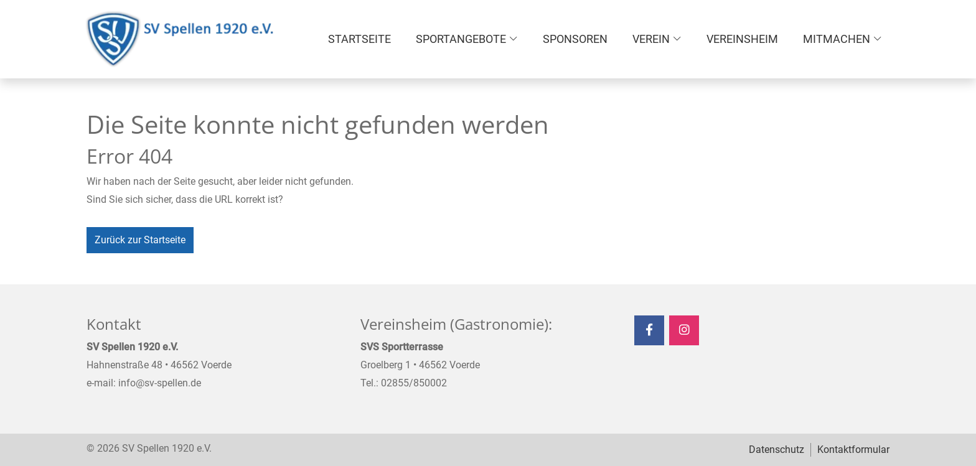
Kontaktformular (853, 449)
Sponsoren (575, 38)
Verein (651, 38)
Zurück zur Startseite (140, 240)
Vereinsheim (742, 38)
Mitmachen (836, 38)
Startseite (359, 38)
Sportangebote (461, 38)
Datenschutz (776, 449)
